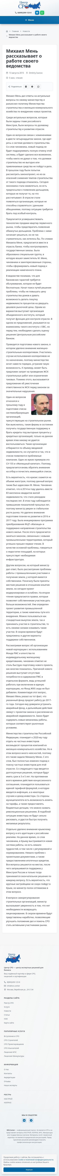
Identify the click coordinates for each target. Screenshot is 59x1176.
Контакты (8, 1073)
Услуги (7, 1007)
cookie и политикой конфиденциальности (35, 1159)
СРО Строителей (11, 1040)
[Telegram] (31, 1120)
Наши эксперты (10, 1085)
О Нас (6, 1069)
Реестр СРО (9, 1003)
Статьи (7, 1015)
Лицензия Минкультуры (14, 1056)
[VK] (24, 1120)
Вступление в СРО (11, 1036)
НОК (6, 1019)
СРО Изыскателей (11, 1048)
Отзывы (7, 1081)
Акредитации (9, 1077)
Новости (7, 1011)
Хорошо (29, 1169)
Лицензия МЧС (10, 1052)
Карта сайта (9, 1023)
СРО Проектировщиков (14, 1044)
